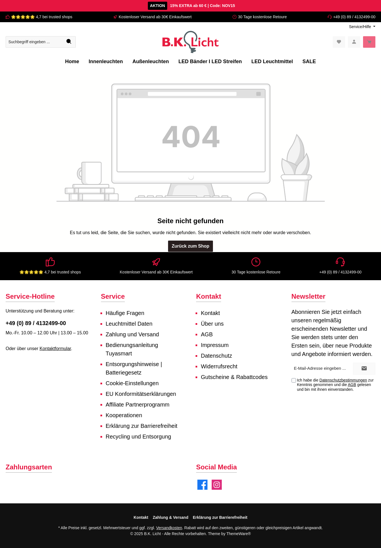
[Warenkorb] (369, 42)
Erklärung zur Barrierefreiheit (142, 426)
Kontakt (210, 313)
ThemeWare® (238, 533)
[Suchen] (69, 42)
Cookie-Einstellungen (132, 383)
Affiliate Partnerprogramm (138, 404)
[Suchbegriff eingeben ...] (34, 42)
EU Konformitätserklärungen (141, 394)
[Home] (72, 61)
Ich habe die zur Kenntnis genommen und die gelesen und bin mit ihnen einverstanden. (335, 385)
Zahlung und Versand (132, 334)
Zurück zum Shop (190, 246)
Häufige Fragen (125, 313)
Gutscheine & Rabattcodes (234, 377)
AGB (207, 334)
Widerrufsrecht (219, 366)
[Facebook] (202, 484)
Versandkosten (169, 528)
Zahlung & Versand (170, 517)
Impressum (215, 345)
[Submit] (364, 369)
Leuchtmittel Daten (129, 324)
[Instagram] (216, 484)
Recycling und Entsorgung (138, 436)
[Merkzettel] (339, 42)
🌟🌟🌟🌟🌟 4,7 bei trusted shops (41, 17)
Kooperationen (124, 415)
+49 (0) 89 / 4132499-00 (354, 17)
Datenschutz (216, 356)
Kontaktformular (55, 348)
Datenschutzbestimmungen (343, 380)
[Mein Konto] (354, 42)
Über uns (212, 324)
